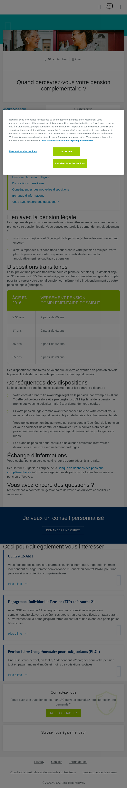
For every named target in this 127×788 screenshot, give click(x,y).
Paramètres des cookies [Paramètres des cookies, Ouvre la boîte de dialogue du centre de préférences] (23, 151)
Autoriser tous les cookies (70, 163)
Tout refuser (66, 151)
